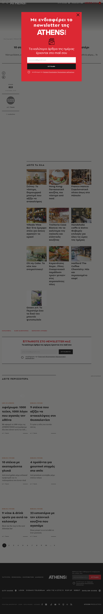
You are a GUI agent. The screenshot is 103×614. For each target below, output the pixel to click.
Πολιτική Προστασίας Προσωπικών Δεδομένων (58, 72)
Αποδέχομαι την (53, 72)
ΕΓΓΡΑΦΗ (51, 66)
